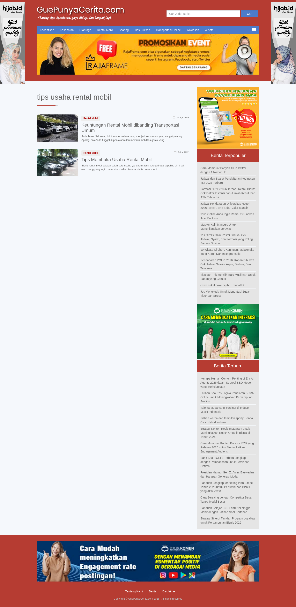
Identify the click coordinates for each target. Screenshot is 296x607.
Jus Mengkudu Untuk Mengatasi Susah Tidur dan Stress (225, 293)
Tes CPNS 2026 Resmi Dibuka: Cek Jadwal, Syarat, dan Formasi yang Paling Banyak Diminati (226, 239)
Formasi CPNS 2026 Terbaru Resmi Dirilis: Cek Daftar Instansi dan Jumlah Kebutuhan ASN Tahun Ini (227, 193)
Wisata (209, 30)
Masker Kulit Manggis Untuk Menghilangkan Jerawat (218, 226)
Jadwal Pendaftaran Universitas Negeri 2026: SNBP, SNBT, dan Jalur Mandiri (225, 205)
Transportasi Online (168, 30)
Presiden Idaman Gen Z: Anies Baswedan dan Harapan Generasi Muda (227, 474)
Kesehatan (67, 30)
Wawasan (192, 30)
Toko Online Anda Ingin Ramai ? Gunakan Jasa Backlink (227, 216)
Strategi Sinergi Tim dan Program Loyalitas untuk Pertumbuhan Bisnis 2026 (227, 520)
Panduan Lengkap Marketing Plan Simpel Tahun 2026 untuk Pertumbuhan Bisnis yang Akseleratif (226, 487)
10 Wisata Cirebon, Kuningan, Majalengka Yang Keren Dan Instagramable (227, 251)
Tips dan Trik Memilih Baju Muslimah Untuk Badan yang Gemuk (228, 276)
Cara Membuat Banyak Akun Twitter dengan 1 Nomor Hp (223, 170)
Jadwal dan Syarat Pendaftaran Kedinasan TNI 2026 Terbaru (227, 180)
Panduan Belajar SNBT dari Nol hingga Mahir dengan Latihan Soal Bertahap (225, 510)
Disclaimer (169, 591)
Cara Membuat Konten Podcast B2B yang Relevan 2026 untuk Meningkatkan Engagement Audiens (227, 447)
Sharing (124, 30)
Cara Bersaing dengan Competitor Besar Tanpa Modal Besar (226, 499)
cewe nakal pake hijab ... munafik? (222, 285)
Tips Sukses (142, 30)
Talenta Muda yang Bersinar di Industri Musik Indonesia (225, 409)
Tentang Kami (134, 591)
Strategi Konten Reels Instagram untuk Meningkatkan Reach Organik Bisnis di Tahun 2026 (225, 433)
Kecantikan (47, 30)
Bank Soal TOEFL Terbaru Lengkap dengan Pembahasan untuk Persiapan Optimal (224, 462)
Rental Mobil (105, 30)
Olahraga (85, 30)
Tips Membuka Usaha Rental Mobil (116, 159)
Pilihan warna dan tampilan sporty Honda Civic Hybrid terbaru (226, 420)
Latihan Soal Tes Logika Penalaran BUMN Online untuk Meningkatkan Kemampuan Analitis (227, 397)
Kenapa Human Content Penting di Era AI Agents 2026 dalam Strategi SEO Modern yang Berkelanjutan (226, 382)
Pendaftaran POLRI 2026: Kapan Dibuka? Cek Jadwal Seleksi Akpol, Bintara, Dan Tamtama (227, 264)
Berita (152, 591)
